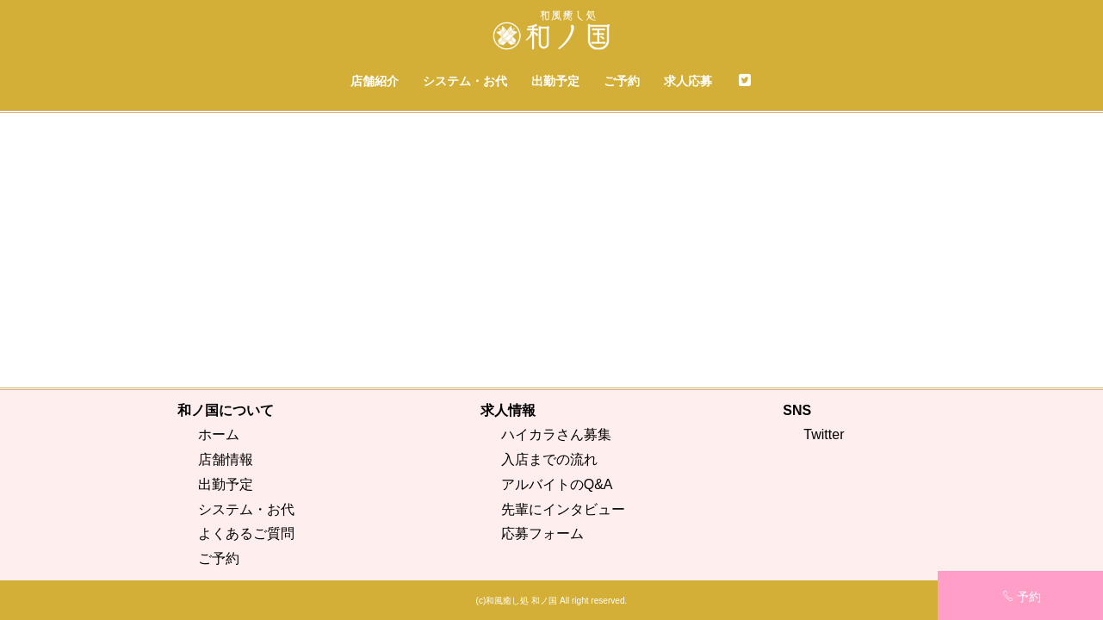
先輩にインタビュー (563, 509)
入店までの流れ (549, 459)
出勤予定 (555, 81)
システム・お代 (465, 81)
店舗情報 (225, 459)
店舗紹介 (374, 81)
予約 (1021, 597)
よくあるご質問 (246, 533)
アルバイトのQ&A (557, 484)
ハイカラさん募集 (556, 434)
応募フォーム (542, 533)
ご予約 (622, 81)
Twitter (823, 434)
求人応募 (688, 81)
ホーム (218, 434)
